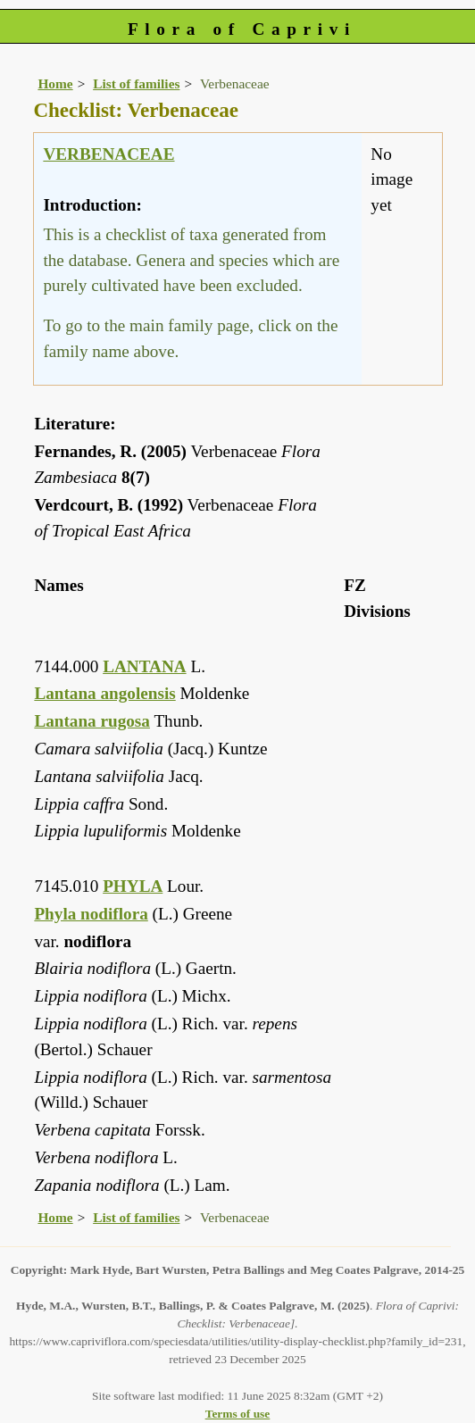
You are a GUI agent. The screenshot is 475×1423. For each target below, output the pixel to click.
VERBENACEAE (108, 154)
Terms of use (238, 1413)
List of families (136, 83)
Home (55, 83)
